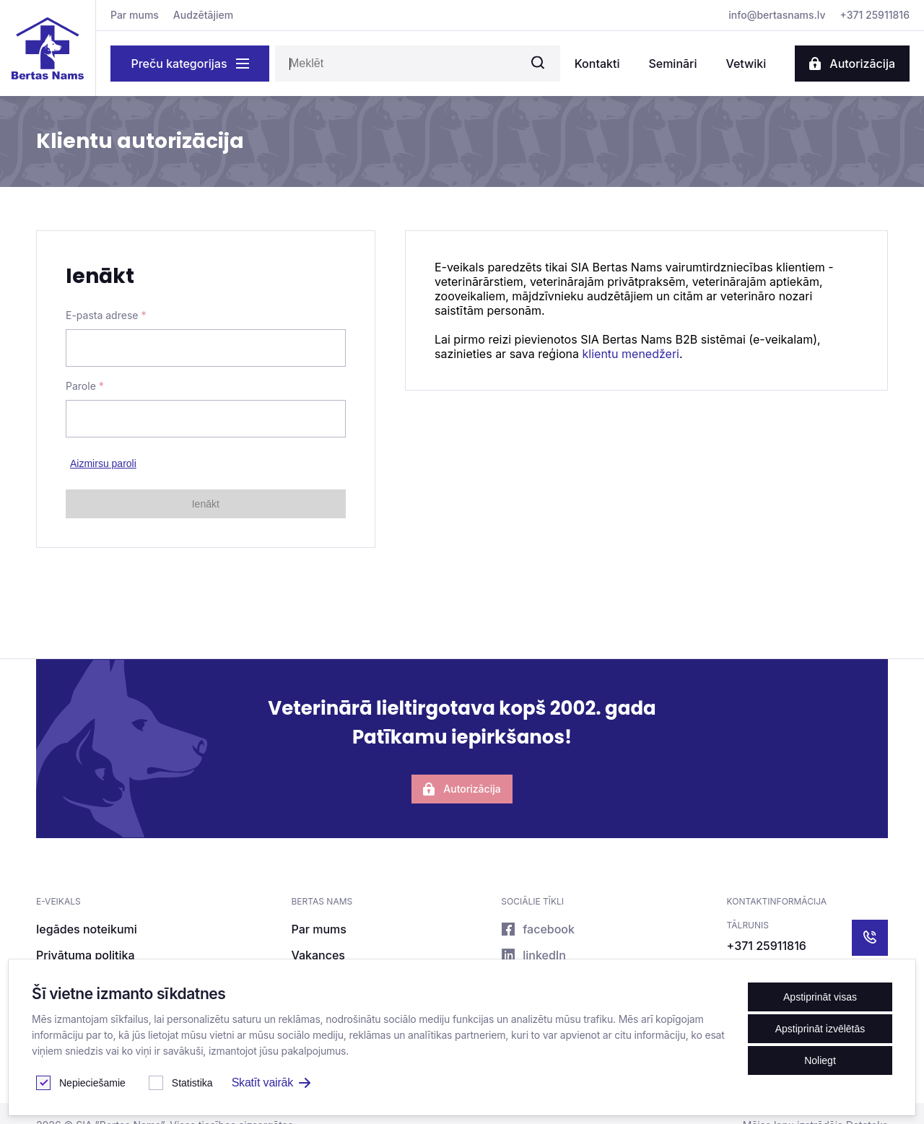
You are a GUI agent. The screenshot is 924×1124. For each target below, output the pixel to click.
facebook (538, 929)
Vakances (317, 955)
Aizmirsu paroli (103, 463)
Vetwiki (745, 63)
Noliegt (820, 1060)
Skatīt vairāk (271, 1082)
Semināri (672, 63)
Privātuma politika (85, 955)
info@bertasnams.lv (776, 15)
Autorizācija (852, 63)
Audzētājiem (203, 15)
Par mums (134, 15)
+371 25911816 (875, 15)
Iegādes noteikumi (86, 929)
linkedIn (533, 955)
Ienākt (205, 504)
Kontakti (597, 63)
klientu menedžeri (629, 354)
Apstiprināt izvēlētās (820, 1028)
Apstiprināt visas (820, 997)
